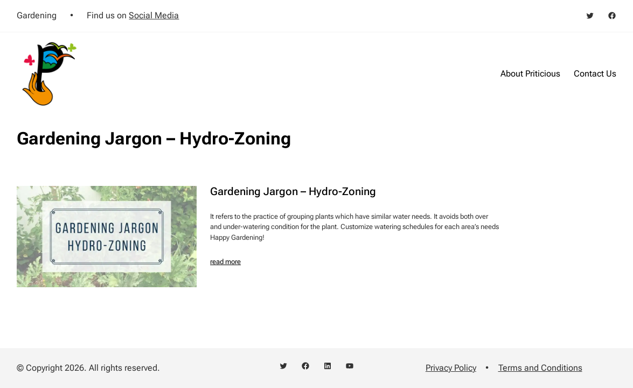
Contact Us (595, 73)
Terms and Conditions (540, 368)
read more (225, 262)
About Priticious (530, 73)
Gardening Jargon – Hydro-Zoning (293, 192)
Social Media (154, 15)
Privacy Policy (451, 368)
